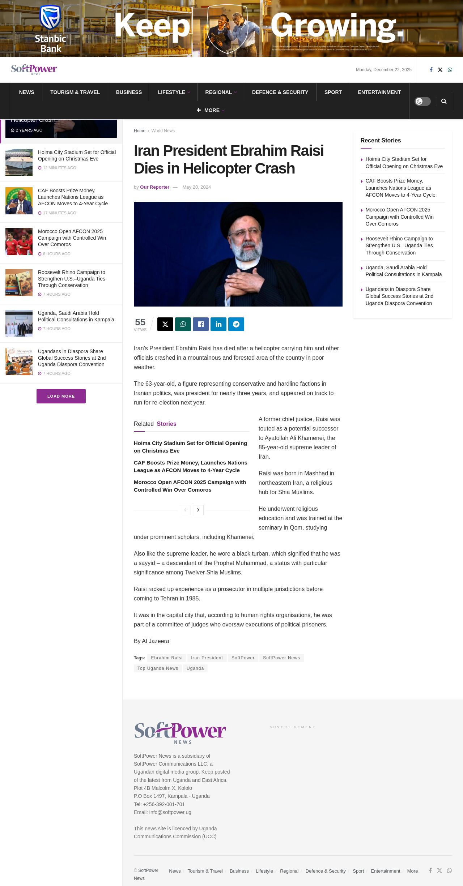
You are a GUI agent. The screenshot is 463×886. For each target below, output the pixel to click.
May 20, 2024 (197, 187)
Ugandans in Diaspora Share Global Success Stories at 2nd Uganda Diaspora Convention (72, 357)
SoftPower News (281, 657)
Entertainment (379, 92)
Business (129, 92)
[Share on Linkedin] (218, 324)
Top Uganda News (157, 668)
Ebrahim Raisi (167, 657)
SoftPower (243, 657)
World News (163, 130)
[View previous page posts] (185, 510)
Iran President (207, 657)
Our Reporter (154, 187)
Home (139, 130)
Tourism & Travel (75, 92)
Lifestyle (171, 92)
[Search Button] (444, 101)
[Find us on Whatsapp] (450, 70)
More (208, 110)
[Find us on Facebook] (431, 70)
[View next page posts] (198, 510)
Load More (61, 396)
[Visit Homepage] (34, 70)
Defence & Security (280, 92)
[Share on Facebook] (201, 324)
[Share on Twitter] (165, 324)
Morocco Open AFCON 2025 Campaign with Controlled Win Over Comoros (72, 237)
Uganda (195, 668)
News (26, 92)
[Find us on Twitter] (440, 70)
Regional (218, 92)
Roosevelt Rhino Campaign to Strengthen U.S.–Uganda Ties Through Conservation (71, 278)
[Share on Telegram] (236, 324)
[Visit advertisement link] (231, 28)
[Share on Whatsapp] (183, 324)
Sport (333, 92)
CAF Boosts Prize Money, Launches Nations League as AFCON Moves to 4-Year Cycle (73, 197)
